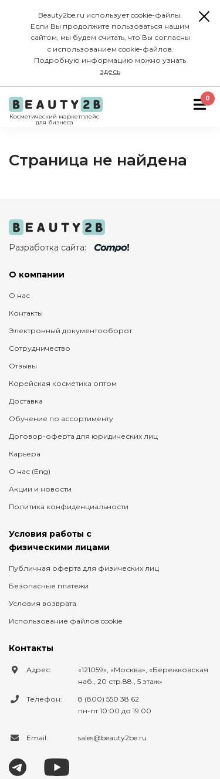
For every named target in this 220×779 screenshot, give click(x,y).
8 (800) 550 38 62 (108, 699)
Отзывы (23, 365)
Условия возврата (42, 603)
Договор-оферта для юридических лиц (83, 436)
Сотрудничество (39, 348)
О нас (19, 295)
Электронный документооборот (70, 330)
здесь (110, 71)
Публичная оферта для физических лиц (84, 568)
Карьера (24, 453)
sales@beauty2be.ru (112, 737)
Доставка (26, 401)
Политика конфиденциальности (68, 506)
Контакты (26, 313)
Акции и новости (40, 489)
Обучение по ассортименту (61, 418)
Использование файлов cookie (65, 621)
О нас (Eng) (29, 471)
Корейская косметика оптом (63, 383)
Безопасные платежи (49, 585)
